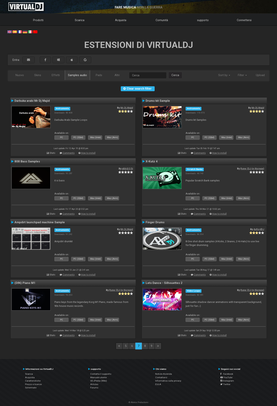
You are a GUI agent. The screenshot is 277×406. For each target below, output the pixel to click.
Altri (117, 75)
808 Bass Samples (27, 161)
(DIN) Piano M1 (24, 283)
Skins (37, 75)
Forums (94, 387)
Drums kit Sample (158, 101)
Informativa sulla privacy (168, 380)
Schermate (30, 387)
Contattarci (161, 377)
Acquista (120, 20)
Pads (99, 75)
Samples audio (77, 75)
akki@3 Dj (127, 168)
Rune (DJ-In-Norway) (252, 168)
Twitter (225, 384)
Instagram (227, 380)
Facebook (226, 374)
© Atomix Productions (138, 402)
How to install (88, 153)
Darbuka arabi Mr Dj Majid (32, 101)
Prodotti (38, 20)
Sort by (224, 75)
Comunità (162, 20)
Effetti (56, 75)
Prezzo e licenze (33, 384)
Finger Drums (155, 222)
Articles (94, 384)
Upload (260, 75)
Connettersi (244, 20)
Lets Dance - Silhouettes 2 (164, 283)
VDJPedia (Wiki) (98, 380)
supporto (203, 20)
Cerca (175, 75)
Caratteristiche (33, 380)
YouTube (226, 377)
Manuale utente (98, 377)
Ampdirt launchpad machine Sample (39, 222)
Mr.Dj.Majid (126, 107)
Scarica (79, 20)
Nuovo (19, 75)
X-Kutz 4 (152, 161)
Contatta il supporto (100, 374)
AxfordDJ (259, 229)
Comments (69, 153)
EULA (158, 384)
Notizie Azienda (163, 374)
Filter (242, 75)
